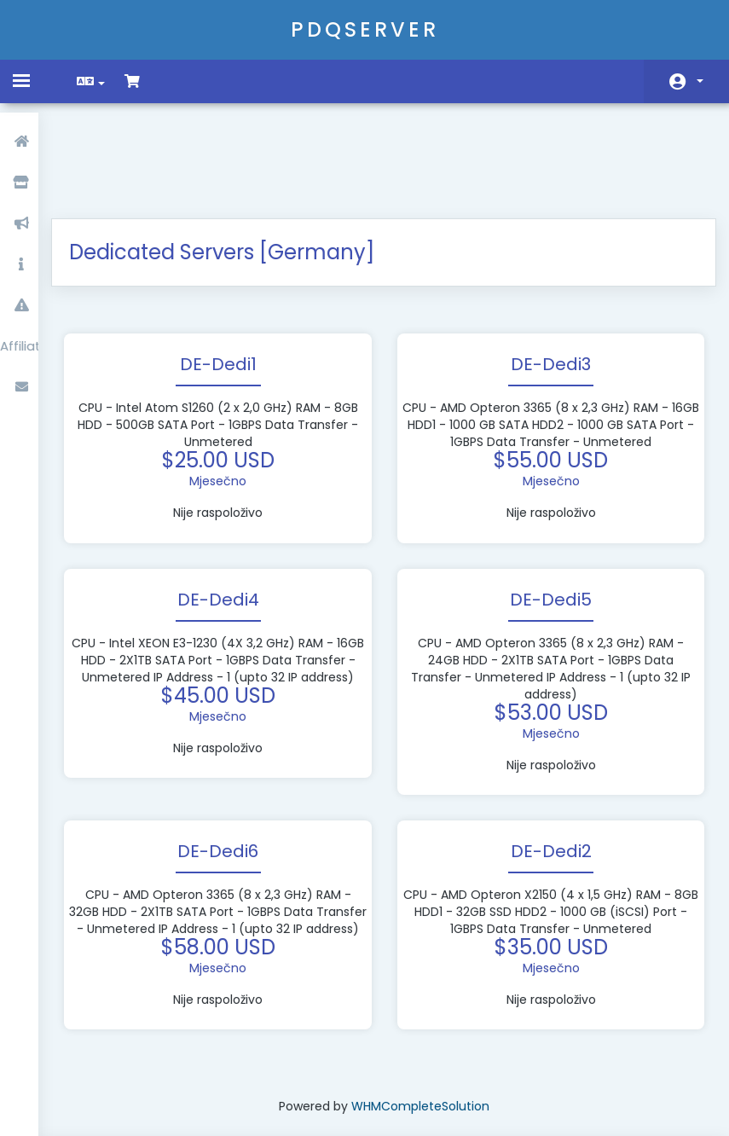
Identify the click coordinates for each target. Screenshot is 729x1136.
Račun (700, 81)
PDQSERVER (365, 29)
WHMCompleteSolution (422, 1032)
